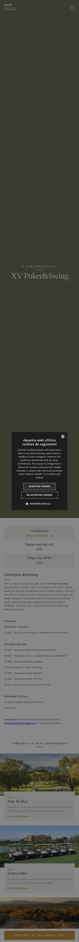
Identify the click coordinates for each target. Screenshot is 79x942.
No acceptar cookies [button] (39, 495)
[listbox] (63, 436)
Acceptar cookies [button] (39, 486)
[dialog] (39, 471)
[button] (39, 504)
